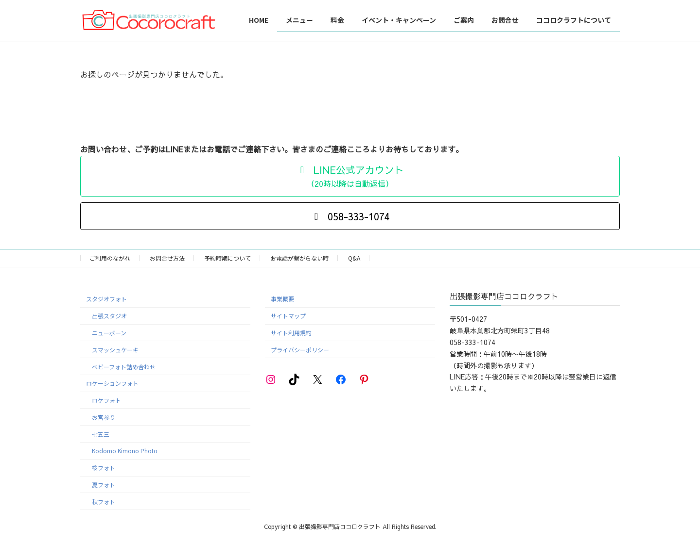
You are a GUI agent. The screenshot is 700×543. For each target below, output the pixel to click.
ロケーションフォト (112, 383)
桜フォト (103, 467)
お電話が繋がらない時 (299, 258)
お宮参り (103, 417)
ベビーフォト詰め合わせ (124, 366)
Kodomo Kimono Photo (125, 450)
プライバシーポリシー (300, 349)
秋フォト (103, 501)
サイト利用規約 (291, 333)
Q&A (354, 258)
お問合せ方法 (167, 258)
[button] (350, 176)
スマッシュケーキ (115, 349)
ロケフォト (106, 400)
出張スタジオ (109, 316)
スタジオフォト (106, 299)
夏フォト (103, 484)
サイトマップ (288, 316)
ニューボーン (109, 333)
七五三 (100, 433)
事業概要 (282, 299)
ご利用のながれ (109, 258)
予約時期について (227, 258)
